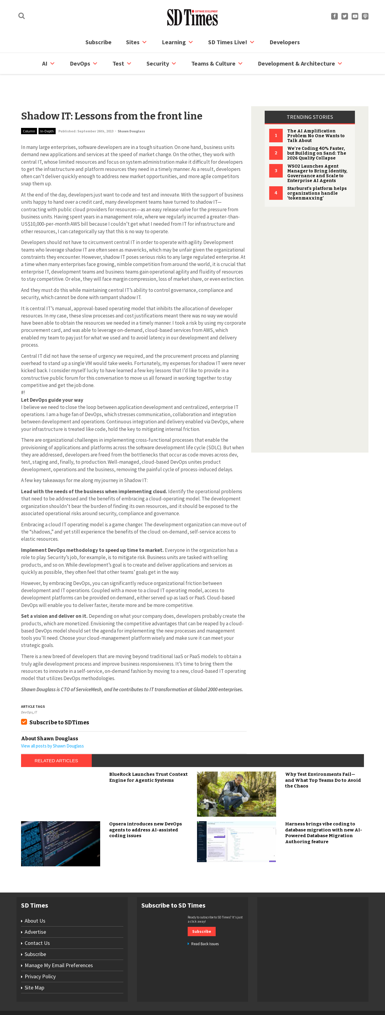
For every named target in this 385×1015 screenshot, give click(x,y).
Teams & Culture (217, 63)
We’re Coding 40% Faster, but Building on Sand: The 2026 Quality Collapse (316, 130)
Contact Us (37, 920)
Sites (136, 42)
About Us (35, 897)
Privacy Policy (40, 953)
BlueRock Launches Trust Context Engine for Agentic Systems (148, 754)
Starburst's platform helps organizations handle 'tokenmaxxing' (317, 170)
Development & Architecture (300, 63)
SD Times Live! (231, 42)
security (161, 63)
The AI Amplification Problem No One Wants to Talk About (316, 113)
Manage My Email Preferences (59, 942)
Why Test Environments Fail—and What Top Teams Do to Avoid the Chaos (323, 757)
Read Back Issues (205, 921)
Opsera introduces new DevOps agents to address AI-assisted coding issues (145, 806)
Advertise (35, 908)
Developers (285, 42)
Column (29, 108)
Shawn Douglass (131, 108)
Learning (178, 42)
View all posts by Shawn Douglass (52, 723)
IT (35, 689)
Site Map (34, 964)
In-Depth (47, 108)
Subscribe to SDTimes (59, 699)
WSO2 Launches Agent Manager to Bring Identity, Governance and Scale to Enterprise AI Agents (317, 150)
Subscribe (98, 42)
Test (122, 63)
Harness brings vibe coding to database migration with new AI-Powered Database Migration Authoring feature (323, 810)
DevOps (84, 63)
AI (48, 63)
